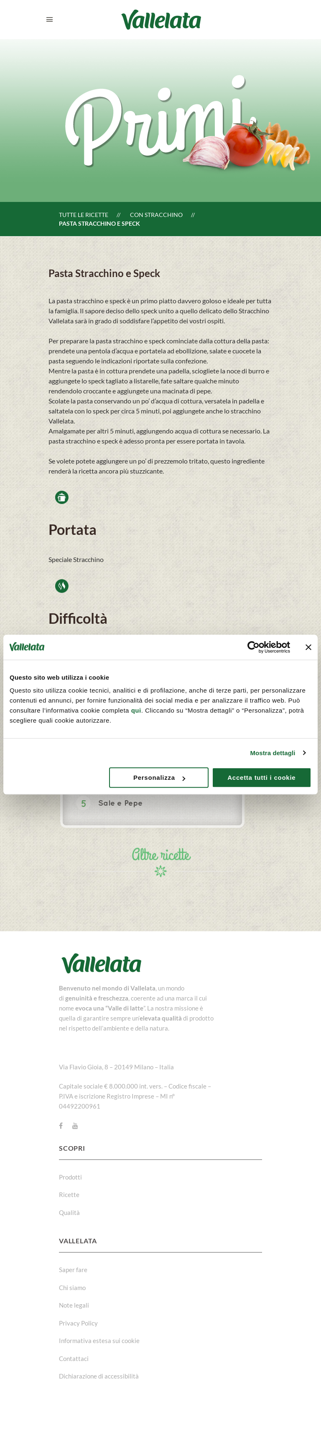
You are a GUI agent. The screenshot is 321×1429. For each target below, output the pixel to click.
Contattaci (74, 1358)
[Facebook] (61, 1126)
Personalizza (159, 777)
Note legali (74, 1305)
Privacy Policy (78, 1323)
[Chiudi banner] (308, 647)
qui (136, 710)
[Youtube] (75, 1126)
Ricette (69, 1194)
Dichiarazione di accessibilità (99, 1376)
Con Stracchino (156, 214)
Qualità (69, 1212)
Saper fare (73, 1269)
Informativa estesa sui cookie (99, 1340)
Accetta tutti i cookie (261, 777)
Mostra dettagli (272, 752)
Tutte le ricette (83, 214)
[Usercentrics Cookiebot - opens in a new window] (253, 647)
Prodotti (70, 1177)
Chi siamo (72, 1287)
